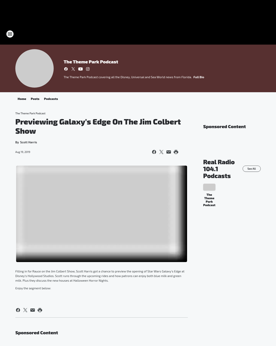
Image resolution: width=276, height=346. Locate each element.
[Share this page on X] (161, 152)
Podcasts (51, 98)
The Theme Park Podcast (91, 61)
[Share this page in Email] (168, 152)
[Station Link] (138, 34)
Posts (35, 98)
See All (251, 168)
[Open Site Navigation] (10, 34)
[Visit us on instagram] (87, 69)
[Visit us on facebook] (66, 69)
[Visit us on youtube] (80, 69)
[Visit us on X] (73, 69)
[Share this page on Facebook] (154, 152)
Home (22, 98)
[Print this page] (176, 152)
